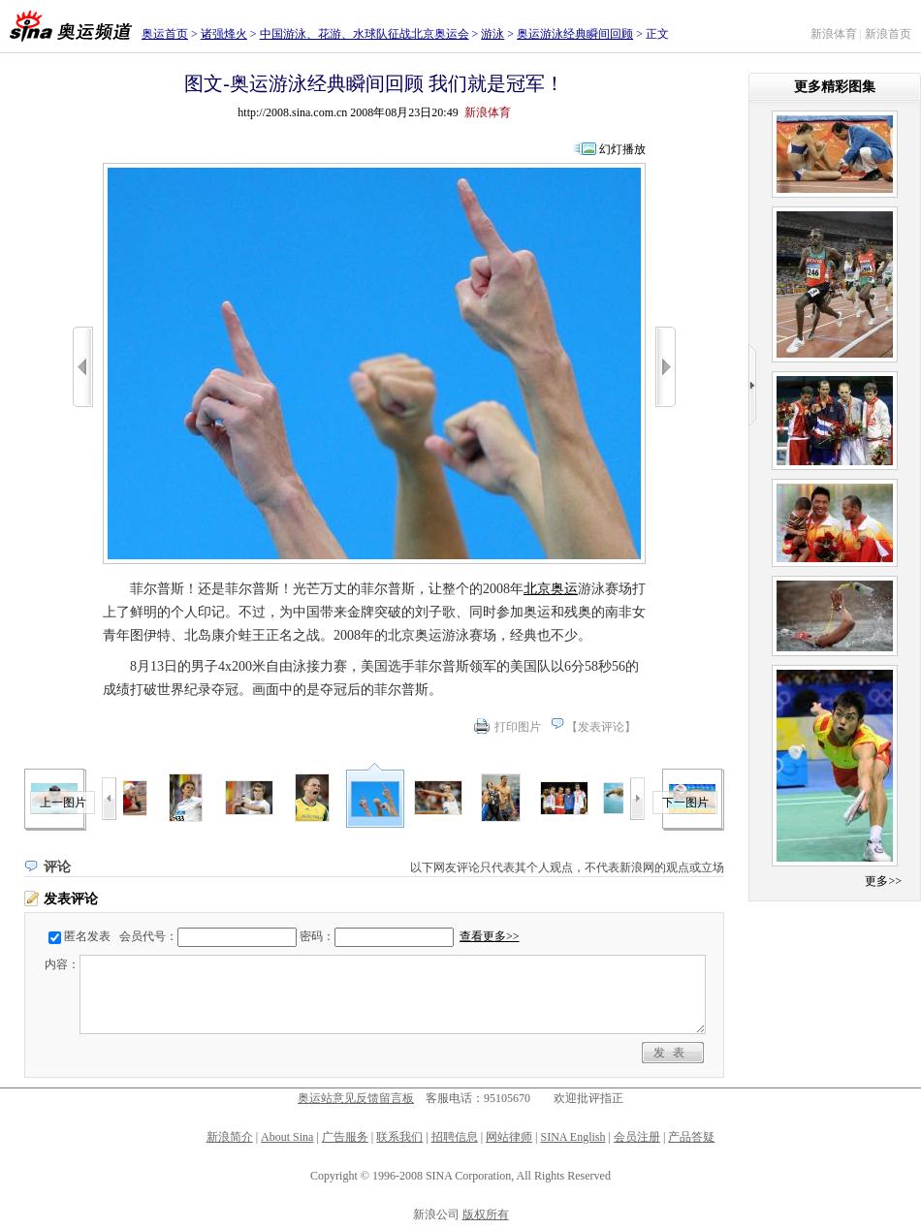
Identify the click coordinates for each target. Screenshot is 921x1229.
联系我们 (399, 1137)
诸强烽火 (224, 34)
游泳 (492, 34)
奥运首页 (165, 34)
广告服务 (345, 1137)
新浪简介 (229, 1137)
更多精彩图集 (834, 86)
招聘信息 (454, 1137)
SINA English (572, 1137)
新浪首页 (888, 34)
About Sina (287, 1137)
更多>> (883, 881)
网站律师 (509, 1137)
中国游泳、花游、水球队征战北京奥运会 (364, 34)
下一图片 (685, 802)
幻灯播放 (622, 149)
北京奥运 (551, 589)
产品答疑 (691, 1137)
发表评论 (601, 727)
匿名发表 (87, 936)
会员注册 (637, 1137)
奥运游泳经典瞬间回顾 (575, 34)
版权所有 (485, 1214)
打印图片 (517, 727)
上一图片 (63, 802)
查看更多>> (490, 936)
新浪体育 (833, 34)
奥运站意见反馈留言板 (356, 1098)
